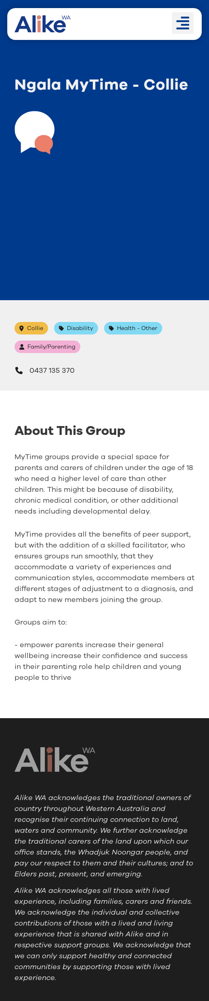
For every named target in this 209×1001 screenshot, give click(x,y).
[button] (183, 23)
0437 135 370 (45, 370)
